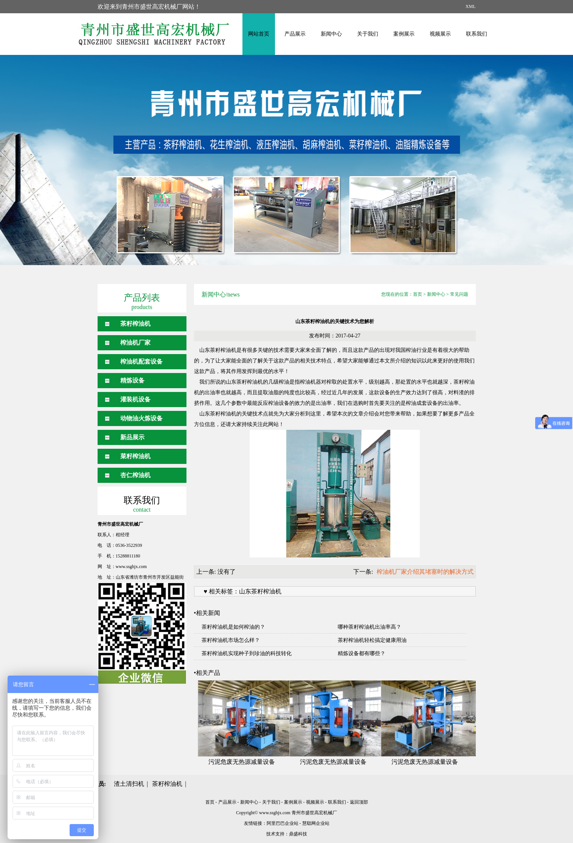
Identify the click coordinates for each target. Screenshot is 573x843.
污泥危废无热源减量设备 (241, 762)
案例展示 (404, 34)
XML (471, 6)
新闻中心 (331, 34)
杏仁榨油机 (135, 475)
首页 (417, 294)
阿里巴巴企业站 (282, 823)
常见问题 (459, 294)
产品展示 (295, 34)
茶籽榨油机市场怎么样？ (231, 640)
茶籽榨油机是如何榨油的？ (233, 627)
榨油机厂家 (135, 342)
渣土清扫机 (129, 784)
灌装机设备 (135, 399)
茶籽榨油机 (135, 323)
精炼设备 (132, 380)
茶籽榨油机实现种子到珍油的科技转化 (247, 653)
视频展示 (440, 34)
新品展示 (132, 437)
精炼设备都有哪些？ (361, 653)
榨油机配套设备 (141, 361)
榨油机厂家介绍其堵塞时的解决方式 (425, 571)
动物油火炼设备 (141, 418)
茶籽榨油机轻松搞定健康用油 (372, 640)
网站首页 (258, 34)
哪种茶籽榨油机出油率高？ (369, 627)
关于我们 (367, 34)
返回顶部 (359, 802)
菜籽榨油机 (135, 456)
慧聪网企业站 (315, 823)
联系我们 (476, 34)
